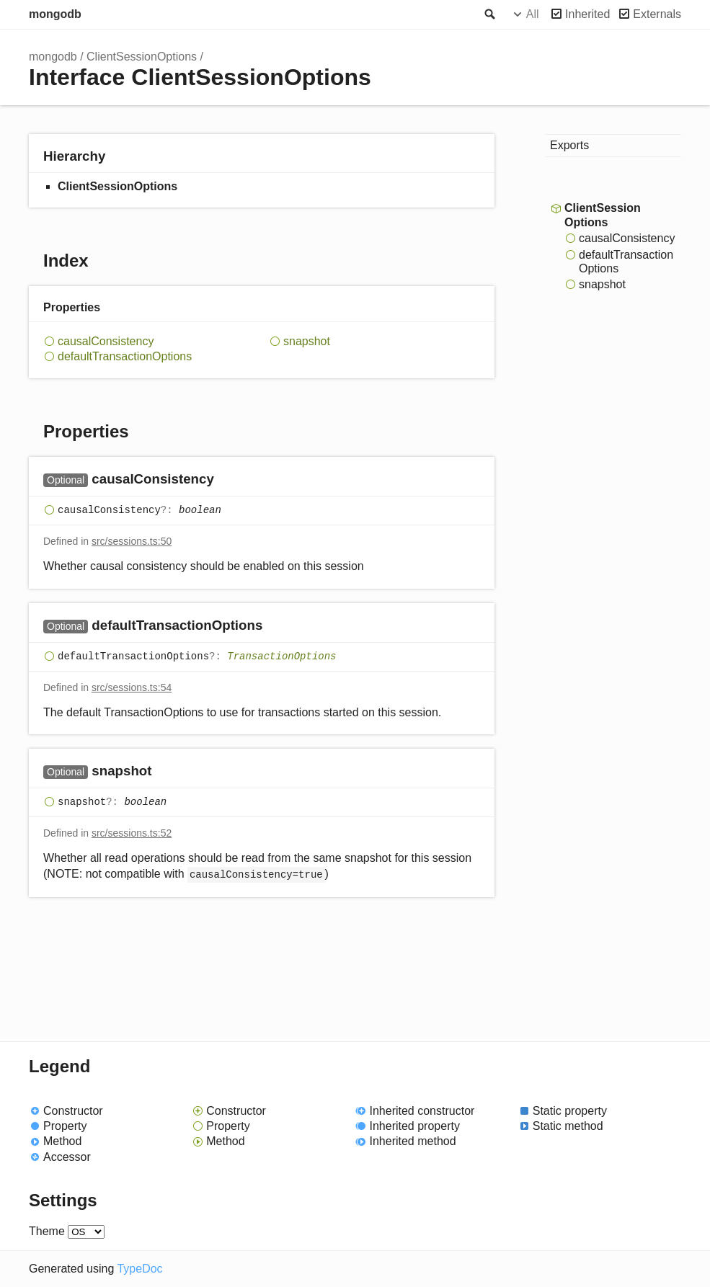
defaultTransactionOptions (125, 356)
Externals (657, 14)
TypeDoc (139, 1268)
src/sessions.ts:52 (132, 833)
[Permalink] (228, 480)
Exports (569, 145)
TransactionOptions (281, 656)
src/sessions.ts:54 (132, 687)
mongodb (55, 14)
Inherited (587, 14)
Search (488, 14)
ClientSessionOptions (141, 56)
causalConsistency (106, 341)
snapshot (306, 341)
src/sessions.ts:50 (132, 541)
